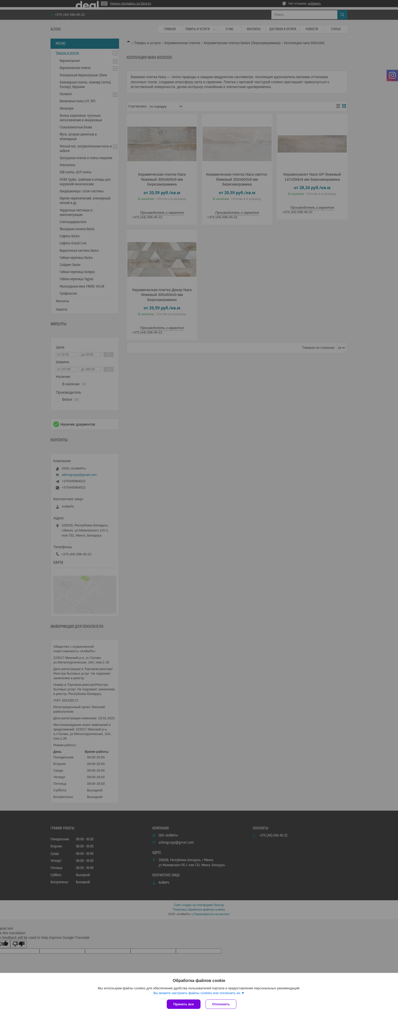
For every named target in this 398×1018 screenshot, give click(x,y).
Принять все (183, 1004)
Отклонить (221, 1004)
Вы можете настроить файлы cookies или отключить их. (197, 993)
